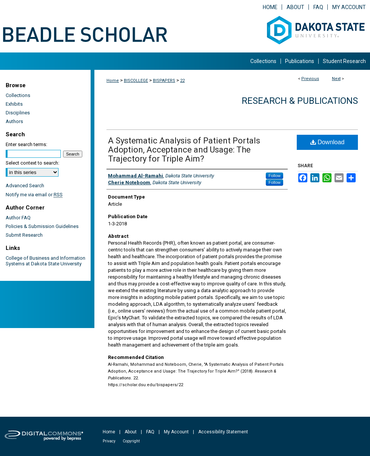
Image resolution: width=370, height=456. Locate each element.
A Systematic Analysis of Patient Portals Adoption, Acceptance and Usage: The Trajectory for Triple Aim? (184, 149)
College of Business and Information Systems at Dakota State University (45, 261)
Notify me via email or (34, 194)
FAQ (150, 431)
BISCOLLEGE (136, 80)
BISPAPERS (164, 80)
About (131, 431)
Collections (18, 95)
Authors (14, 121)
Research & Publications (300, 101)
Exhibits (14, 104)
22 (182, 80)
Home (112, 80)
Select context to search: (32, 163)
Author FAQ (18, 217)
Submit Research (24, 235)
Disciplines (18, 113)
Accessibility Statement (223, 431)
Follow (274, 175)
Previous (310, 78)
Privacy (109, 441)
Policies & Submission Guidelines (42, 226)
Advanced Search (25, 185)
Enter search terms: (26, 144)
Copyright (131, 441)
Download (327, 142)
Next (336, 78)
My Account (176, 431)
